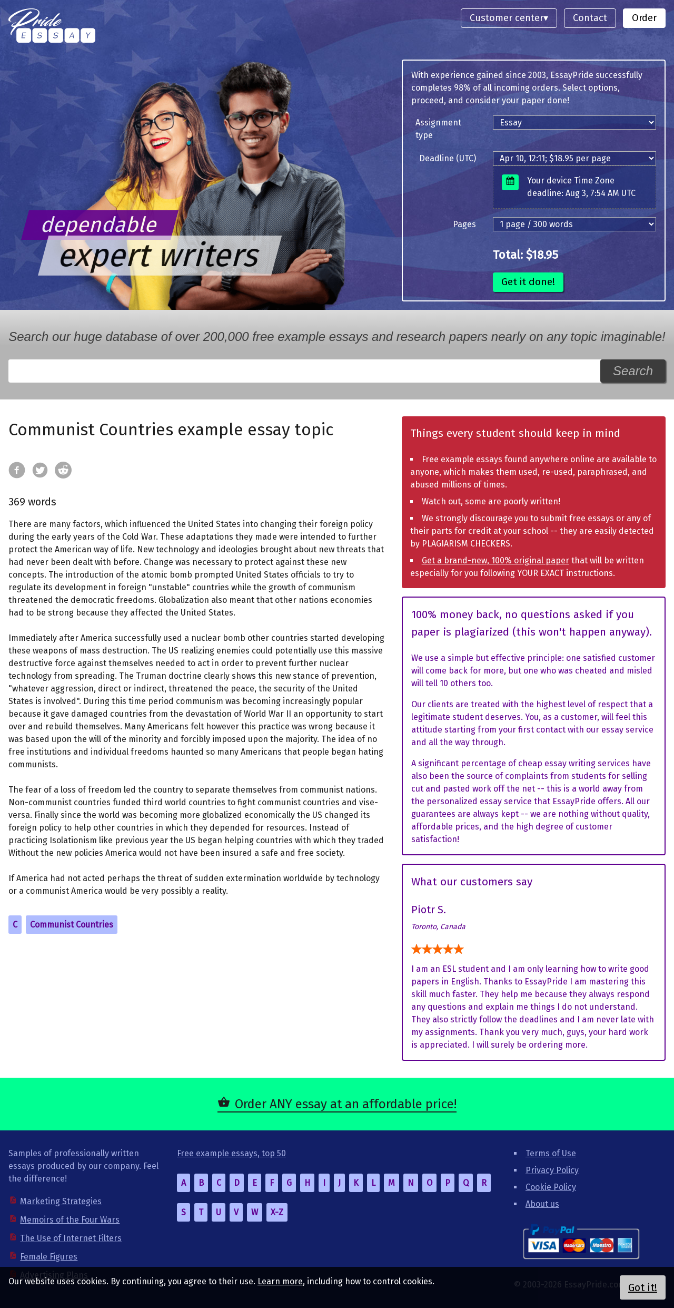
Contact (590, 18)
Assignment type (438, 129)
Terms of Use (551, 1153)
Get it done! (528, 282)
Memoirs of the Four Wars (70, 1220)
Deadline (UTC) (447, 158)
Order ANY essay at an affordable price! (346, 1104)
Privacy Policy (552, 1170)
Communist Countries (71, 925)
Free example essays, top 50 (231, 1153)
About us (542, 1204)
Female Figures (48, 1257)
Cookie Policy (551, 1187)
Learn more (280, 1281)
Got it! (642, 1287)
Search (633, 371)
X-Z (277, 1212)
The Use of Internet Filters (71, 1238)
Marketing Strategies (61, 1201)
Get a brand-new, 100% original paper (495, 560)
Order (644, 18)
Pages (464, 224)
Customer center (506, 18)
